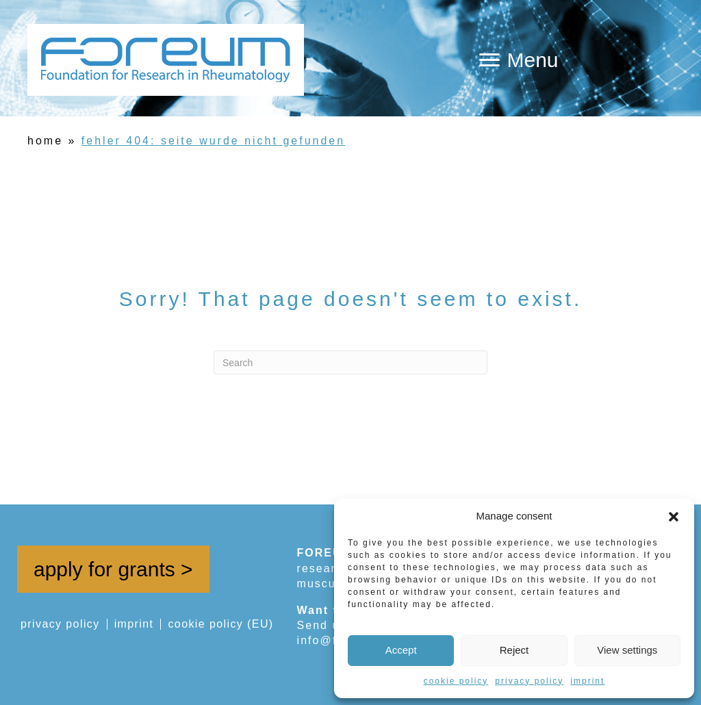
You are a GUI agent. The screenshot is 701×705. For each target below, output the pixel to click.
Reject (514, 650)
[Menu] (518, 60)
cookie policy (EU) (220, 624)
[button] (673, 515)
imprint (587, 681)
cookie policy (456, 681)
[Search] (350, 362)
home (45, 140)
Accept (401, 650)
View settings (627, 650)
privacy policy (529, 681)
